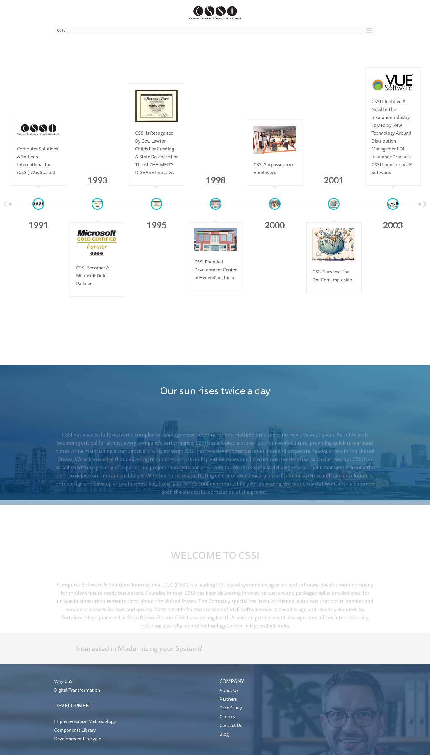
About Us (229, 690)
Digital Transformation (77, 690)
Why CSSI (64, 681)
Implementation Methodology (85, 721)
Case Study (230, 707)
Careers (227, 716)
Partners (228, 699)
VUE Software (245, 616)
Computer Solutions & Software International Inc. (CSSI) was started (37, 160)
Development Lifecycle (77, 738)
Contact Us (230, 725)
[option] (38, 127)
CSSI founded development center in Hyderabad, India (215, 269)
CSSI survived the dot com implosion (332, 275)
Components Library (75, 730)
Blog (224, 734)
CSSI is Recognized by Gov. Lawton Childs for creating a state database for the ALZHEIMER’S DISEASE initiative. (156, 152)
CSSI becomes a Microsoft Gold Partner (92, 275)
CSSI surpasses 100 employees (273, 168)
